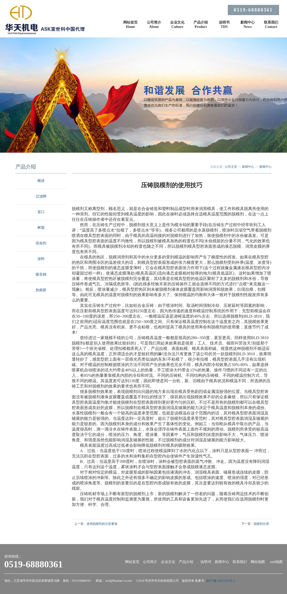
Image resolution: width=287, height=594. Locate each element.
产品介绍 (186, 562)
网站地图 (258, 562)
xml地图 (276, 562)
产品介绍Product (200, 24)
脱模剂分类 (261, 524)
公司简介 (150, 562)
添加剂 (41, 243)
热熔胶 (41, 290)
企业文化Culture (177, 24)
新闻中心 (248, 167)
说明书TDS (224, 24)
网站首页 (132, 562)
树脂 (41, 228)
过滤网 (41, 196)
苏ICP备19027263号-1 (220, 580)
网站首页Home (130, 24)
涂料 (41, 259)
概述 (41, 181)
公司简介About (154, 24)
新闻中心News (247, 24)
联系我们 (240, 562)
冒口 (41, 212)
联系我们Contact (271, 24)
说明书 (205, 562)
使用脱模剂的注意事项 (102, 524)
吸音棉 (41, 274)
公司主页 (231, 167)
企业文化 (168, 562)
